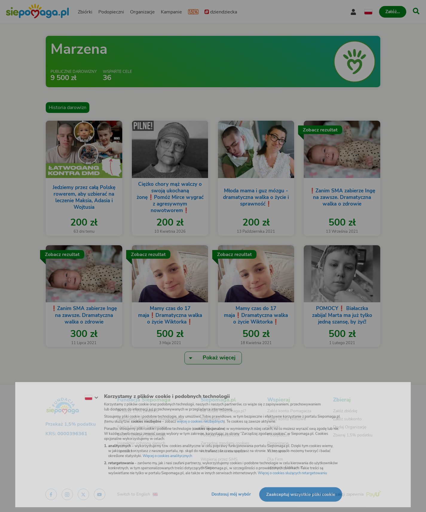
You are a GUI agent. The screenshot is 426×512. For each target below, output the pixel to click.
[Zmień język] (82, 394)
